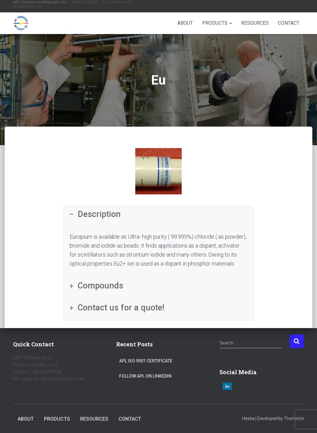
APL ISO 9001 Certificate (145, 360)
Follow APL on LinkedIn (145, 376)
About (185, 23)
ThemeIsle (294, 418)
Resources (255, 23)
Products (217, 23)
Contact (288, 23)
